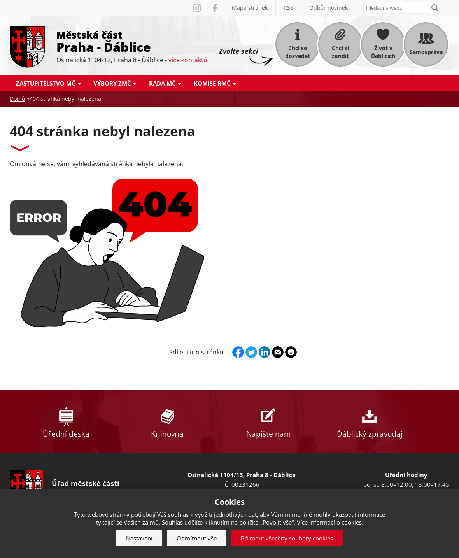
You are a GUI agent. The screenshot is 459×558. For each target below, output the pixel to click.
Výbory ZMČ (112, 83)
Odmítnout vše (197, 538)
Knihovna (167, 421)
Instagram (197, 8)
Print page (291, 352)
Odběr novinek (328, 7)
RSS (288, 7)
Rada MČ (162, 83)
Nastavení (139, 538)
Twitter (251, 352)
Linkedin (264, 352)
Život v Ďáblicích (383, 52)
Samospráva (426, 52)
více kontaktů (187, 60)
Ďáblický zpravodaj (369, 421)
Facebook (215, 8)
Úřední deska (66, 421)
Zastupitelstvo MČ (45, 83)
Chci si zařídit (340, 52)
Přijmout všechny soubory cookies (287, 538)
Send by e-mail (278, 352)
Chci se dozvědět (297, 52)
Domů (17, 98)
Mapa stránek (250, 7)
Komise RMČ (212, 83)
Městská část (131, 40)
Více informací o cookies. (330, 522)
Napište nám (268, 421)
